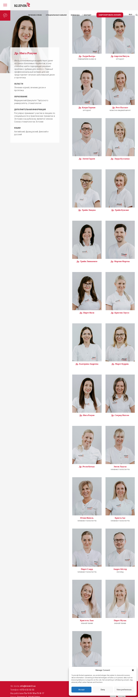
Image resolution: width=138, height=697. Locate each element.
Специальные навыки (56, 15)
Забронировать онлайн (110, 15)
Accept (81, 689)
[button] (133, 670)
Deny (103, 689)
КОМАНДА (75, 15)
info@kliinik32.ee (28, 686)
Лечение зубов (35, 15)
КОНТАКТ (87, 15)
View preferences (124, 689)
